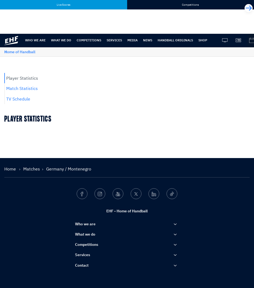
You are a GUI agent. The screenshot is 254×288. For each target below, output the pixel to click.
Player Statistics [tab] (22, 78)
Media (132, 40)
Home (10, 169)
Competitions (89, 40)
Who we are (35, 40)
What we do (61, 40)
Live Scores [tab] (63, 4)
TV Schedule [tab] (18, 99)
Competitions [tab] (190, 4)
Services (114, 40)
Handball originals (175, 40)
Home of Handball (19, 51)
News (147, 40)
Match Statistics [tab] (22, 88)
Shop (202, 40)
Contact (82, 265)
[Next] (249, 8)
